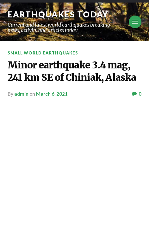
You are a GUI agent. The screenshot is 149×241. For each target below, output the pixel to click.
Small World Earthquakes (43, 52)
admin (21, 94)
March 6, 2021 (52, 94)
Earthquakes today (58, 14)
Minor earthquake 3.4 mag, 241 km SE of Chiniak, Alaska (72, 71)
